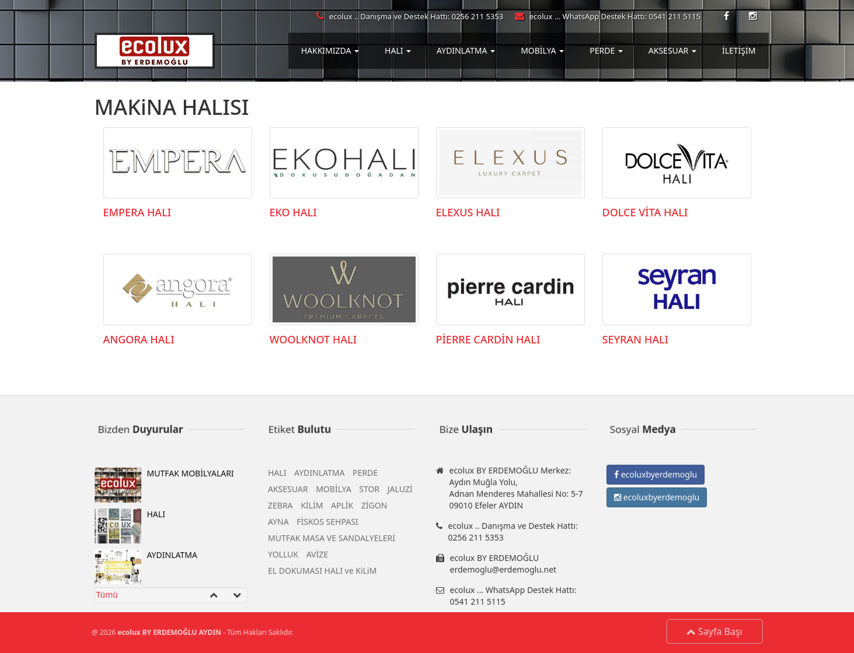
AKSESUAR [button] (672, 50)
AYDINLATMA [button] (466, 50)
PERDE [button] (606, 50)
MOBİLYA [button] (542, 50)
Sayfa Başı (717, 631)
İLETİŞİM (739, 50)
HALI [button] (398, 50)
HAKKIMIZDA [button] (330, 50)
